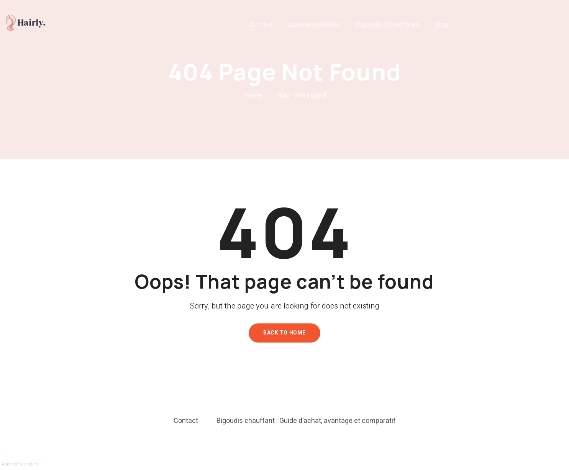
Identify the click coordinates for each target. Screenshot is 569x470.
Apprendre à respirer (20, 464)
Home (254, 95)
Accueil (261, 28)
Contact (186, 421)
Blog (441, 28)
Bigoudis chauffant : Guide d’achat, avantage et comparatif (306, 421)
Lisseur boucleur (314, 28)
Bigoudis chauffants (387, 28)
